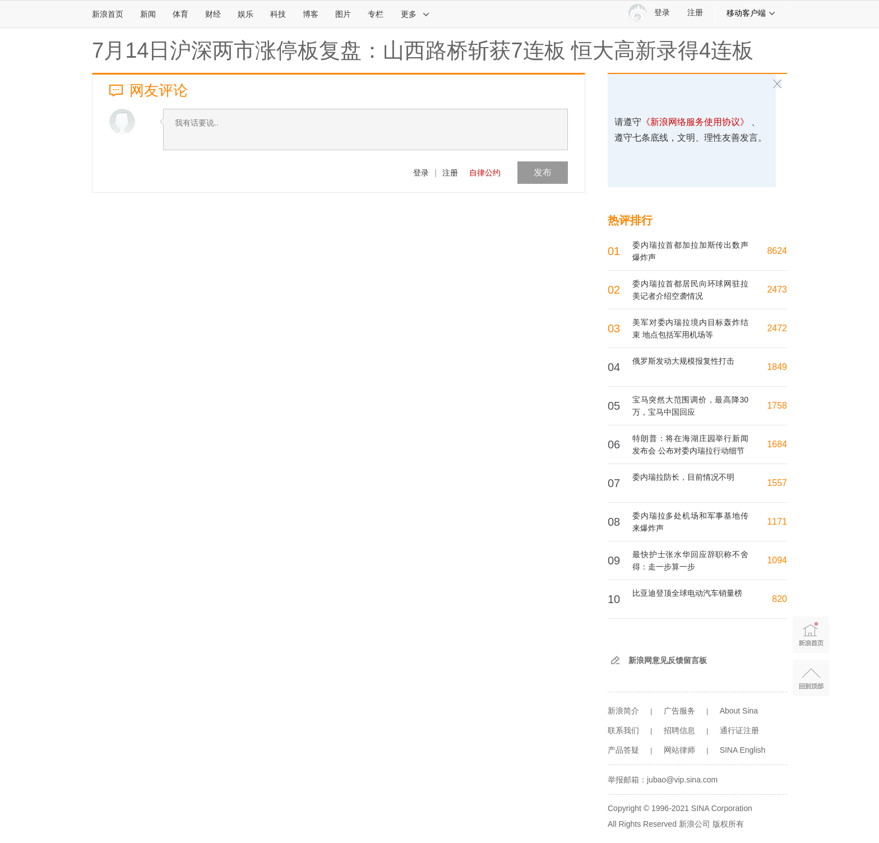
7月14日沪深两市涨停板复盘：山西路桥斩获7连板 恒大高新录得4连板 (422, 50)
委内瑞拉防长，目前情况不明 (683, 477)
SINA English (743, 749)
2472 (777, 328)
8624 (777, 251)
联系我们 (623, 730)
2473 (777, 289)
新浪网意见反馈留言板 (667, 660)
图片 (343, 14)
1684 (777, 444)
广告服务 (679, 710)
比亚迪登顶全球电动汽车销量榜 (687, 593)
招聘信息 (679, 730)
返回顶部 (811, 678)
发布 (543, 172)
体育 (180, 14)
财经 (213, 14)
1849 (777, 367)
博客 (310, 14)
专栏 (375, 14)
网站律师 (679, 749)
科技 (278, 14)
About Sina (739, 710)
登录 (421, 172)
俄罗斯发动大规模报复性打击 (683, 360)
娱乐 (245, 14)
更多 (415, 14)
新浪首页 (107, 14)
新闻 (148, 14)
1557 (777, 483)
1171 (777, 521)
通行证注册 (739, 730)
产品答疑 (623, 749)
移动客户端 (751, 12)
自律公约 (485, 172)
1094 (777, 560)
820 (779, 599)
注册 (695, 12)
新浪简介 (623, 710)
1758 (777, 405)
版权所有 (728, 823)
